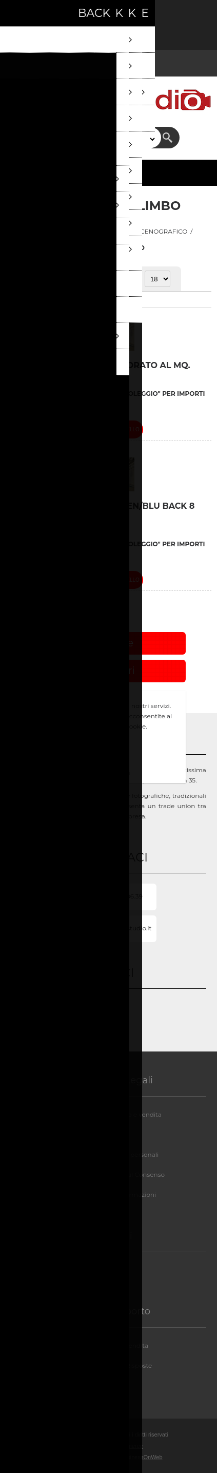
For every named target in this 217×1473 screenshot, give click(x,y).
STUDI (86, 231)
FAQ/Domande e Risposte (112, 1365)
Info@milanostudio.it (119, 928)
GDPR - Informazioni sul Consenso (112, 1174)
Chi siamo (112, 1270)
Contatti (112, 1385)
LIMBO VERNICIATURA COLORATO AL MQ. (100, 365)
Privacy (112, 1134)
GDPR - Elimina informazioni (112, 1194)
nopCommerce (124, 1446)
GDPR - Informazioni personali (112, 1154)
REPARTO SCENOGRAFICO (146, 231)
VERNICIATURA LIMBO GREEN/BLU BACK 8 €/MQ (103, 511)
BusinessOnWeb (142, 1457)
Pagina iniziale (47, 231)
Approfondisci (108, 772)
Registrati (19, 14)
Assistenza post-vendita (112, 1345)
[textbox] (99, 137)
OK (109, 755)
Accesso (46, 14)
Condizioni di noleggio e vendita (112, 1114)
